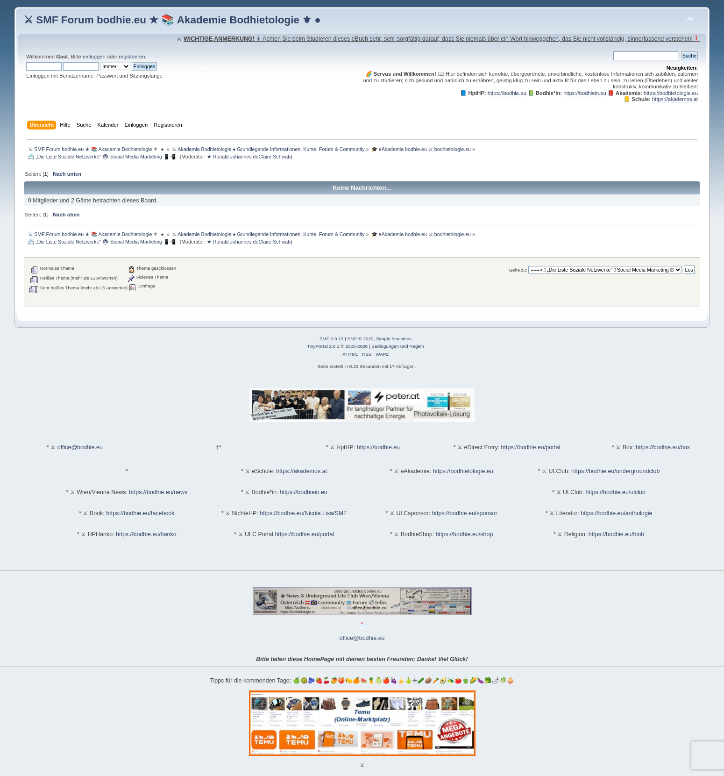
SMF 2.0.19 (331, 338)
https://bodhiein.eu (584, 93)
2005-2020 (356, 346)
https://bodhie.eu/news (158, 492)
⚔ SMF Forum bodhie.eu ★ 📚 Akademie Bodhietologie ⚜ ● (172, 20)
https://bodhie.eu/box (663, 447)
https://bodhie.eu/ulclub (616, 492)
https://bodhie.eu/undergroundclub (615, 471)
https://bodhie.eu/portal (531, 447)
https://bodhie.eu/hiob (616, 534)
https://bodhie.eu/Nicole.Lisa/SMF (303, 513)
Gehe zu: (518, 270)
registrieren (132, 56)
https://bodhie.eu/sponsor (464, 513)
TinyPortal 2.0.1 (323, 346)
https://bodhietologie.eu (671, 93)
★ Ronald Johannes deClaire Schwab (249, 156)
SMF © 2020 (361, 338)
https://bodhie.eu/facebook (140, 513)
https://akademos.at (675, 99)
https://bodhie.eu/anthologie (616, 513)
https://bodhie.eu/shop (464, 534)
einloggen (94, 56)
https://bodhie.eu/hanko (146, 534)
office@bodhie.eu (80, 447)
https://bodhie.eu (507, 93)
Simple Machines (394, 338)
